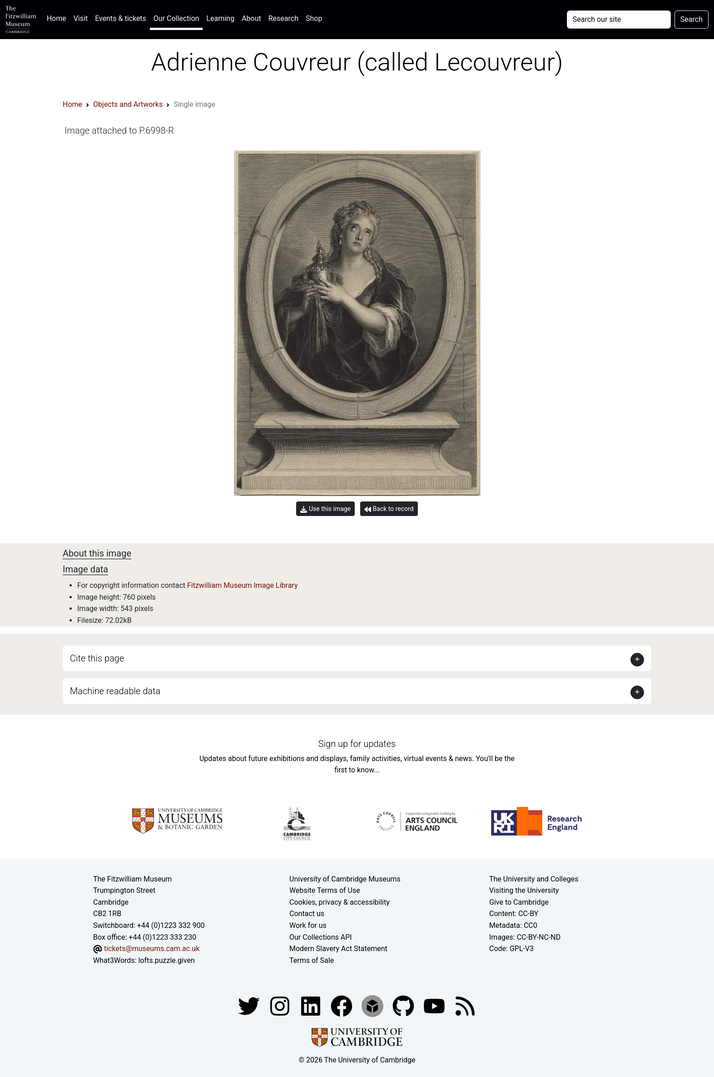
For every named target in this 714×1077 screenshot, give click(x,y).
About (251, 18)
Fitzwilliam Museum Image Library (242, 585)
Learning (220, 18)
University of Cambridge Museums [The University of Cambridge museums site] (345, 879)
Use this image (325, 509)
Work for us (308, 925)
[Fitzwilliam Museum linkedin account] (342, 1006)
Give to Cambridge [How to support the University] (519, 902)
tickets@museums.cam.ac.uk (151, 948)
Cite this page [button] (97, 658)
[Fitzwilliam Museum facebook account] (311, 1006)
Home (58, 17)
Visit (81, 18)
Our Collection (176, 18)
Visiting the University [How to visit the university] (524, 890)
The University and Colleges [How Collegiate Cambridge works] (533, 879)
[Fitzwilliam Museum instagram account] (280, 1006)
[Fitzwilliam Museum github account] (404, 1006)
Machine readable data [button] (115, 691)
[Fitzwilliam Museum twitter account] (249, 1006)
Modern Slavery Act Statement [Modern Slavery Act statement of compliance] (338, 948)
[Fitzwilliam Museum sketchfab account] (373, 1006)
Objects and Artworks (128, 104)
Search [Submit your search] (691, 19)
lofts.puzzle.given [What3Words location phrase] (166, 960)
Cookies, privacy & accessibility (339, 902)
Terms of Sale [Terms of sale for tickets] (311, 960)
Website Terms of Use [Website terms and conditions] (324, 890)
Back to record (388, 509)
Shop (314, 18)
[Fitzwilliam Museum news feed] (465, 1006)
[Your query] (619, 19)
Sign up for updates (357, 743)
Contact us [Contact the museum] (306, 913)
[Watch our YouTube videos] (435, 1006)
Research (283, 18)
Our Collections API (320, 937)
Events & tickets (120, 18)
